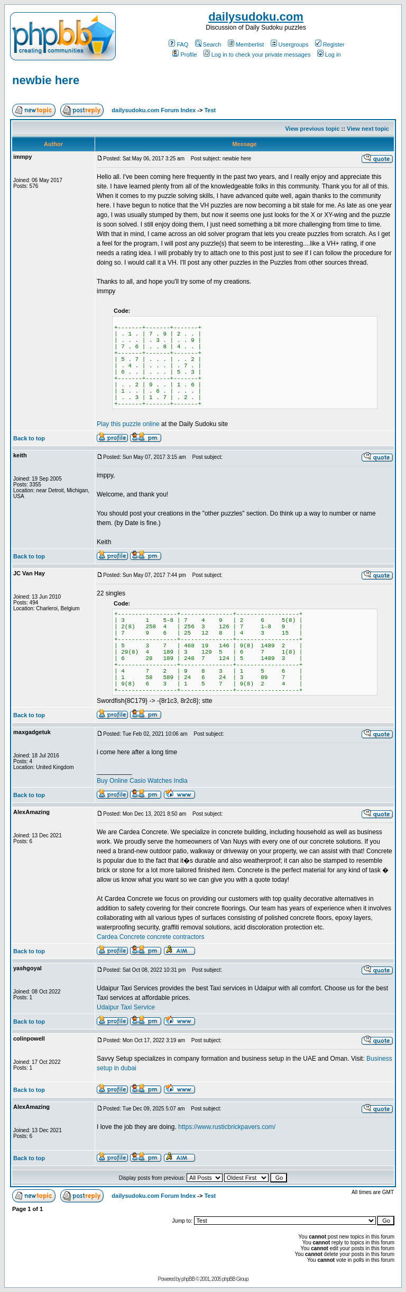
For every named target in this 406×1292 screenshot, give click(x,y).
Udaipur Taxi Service (126, 1007)
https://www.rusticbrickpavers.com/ (226, 1127)
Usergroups (290, 44)
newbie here (45, 80)
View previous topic (312, 128)
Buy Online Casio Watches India (142, 780)
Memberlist (246, 44)
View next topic (368, 128)
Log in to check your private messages (257, 54)
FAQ (178, 44)
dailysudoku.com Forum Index (154, 110)
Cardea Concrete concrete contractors (150, 937)
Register (330, 44)
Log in (329, 54)
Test (210, 110)
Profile (184, 54)
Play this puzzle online (128, 424)
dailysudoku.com (255, 16)
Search (208, 44)
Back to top (29, 438)
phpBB (188, 1279)
